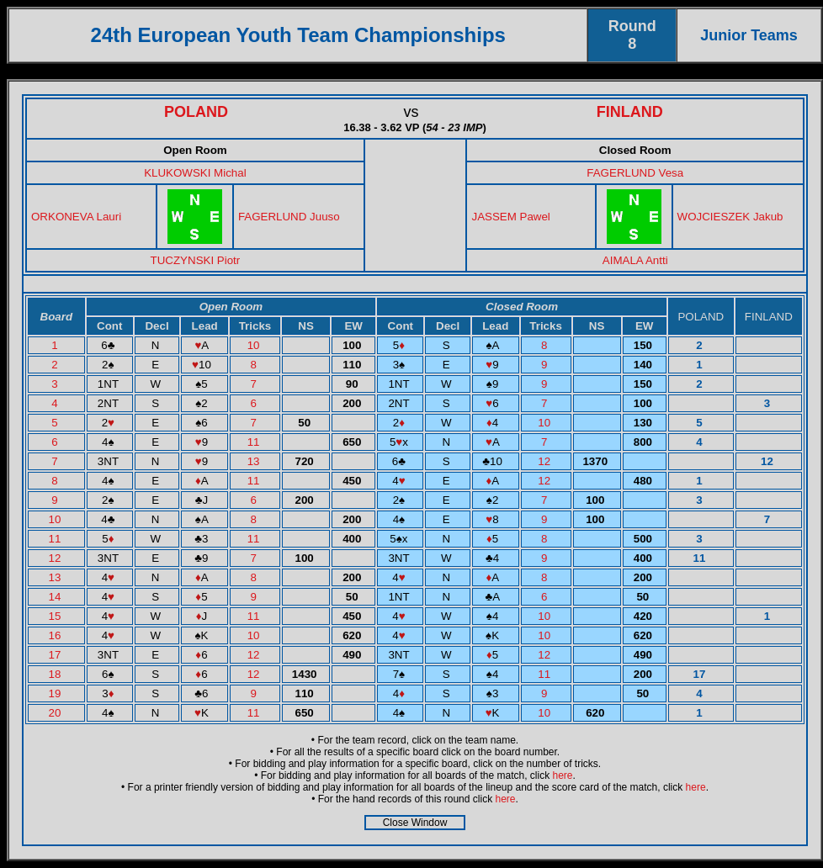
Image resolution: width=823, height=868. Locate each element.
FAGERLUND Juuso (289, 216)
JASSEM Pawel (510, 216)
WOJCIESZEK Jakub (730, 216)
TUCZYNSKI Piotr (196, 260)
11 (255, 442)
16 (57, 635)
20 (57, 713)
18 (57, 674)
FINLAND (630, 111)
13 (255, 461)
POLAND (196, 111)
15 (57, 616)
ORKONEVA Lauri (76, 216)
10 (255, 345)
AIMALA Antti (635, 260)
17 (57, 654)
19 (57, 693)
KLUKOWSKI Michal (195, 173)
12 (546, 461)
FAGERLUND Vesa (635, 173)
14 (57, 596)
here (563, 775)
